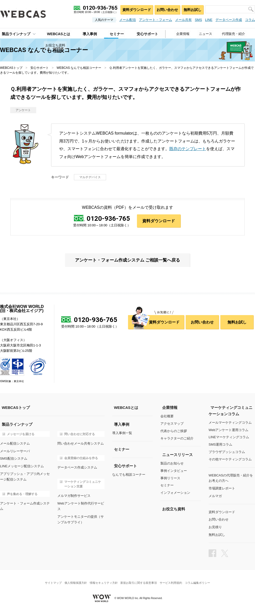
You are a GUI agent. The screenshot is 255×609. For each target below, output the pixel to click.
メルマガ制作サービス (74, 495)
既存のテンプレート (187, 149)
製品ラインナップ (14, 33)
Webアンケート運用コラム (229, 430)
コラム (250, 20)
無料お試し (192, 9)
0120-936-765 (108, 218)
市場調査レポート (222, 488)
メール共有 (183, 20)
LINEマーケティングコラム (229, 437)
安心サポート (39, 68)
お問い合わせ (166, 9)
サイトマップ (49, 579)
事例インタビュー (173, 471)
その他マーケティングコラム (230, 459)
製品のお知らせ (172, 463)
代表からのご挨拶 (173, 431)
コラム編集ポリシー (201, 579)
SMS (198, 20)
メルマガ (215, 495)
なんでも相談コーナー (128, 474)
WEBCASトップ (11, 68)
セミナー (167, 485)
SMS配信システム (13, 458)
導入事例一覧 (122, 433)
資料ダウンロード (135, 9)
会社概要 (167, 417)
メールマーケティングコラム (230, 423)
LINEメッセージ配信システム (22, 465)
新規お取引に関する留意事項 (139, 579)
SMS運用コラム (220, 445)
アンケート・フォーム (155, 20)
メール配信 (127, 20)
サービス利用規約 (173, 579)
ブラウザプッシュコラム (227, 452)
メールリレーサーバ (15, 450)
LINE (208, 20)
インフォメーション (175, 493)
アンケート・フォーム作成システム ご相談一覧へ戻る (127, 260)
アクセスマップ (172, 424)
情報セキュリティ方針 (103, 579)
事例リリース (170, 478)
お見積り (215, 525)
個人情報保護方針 (73, 579)
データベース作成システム (77, 467)
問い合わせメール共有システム (80, 443)
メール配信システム (15, 443)
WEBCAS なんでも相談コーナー (79, 68)
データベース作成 (228, 20)
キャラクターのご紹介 (177, 438)
